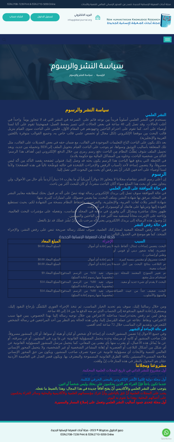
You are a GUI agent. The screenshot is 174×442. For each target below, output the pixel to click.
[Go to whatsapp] (166, 433)
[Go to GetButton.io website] (166, 439)
